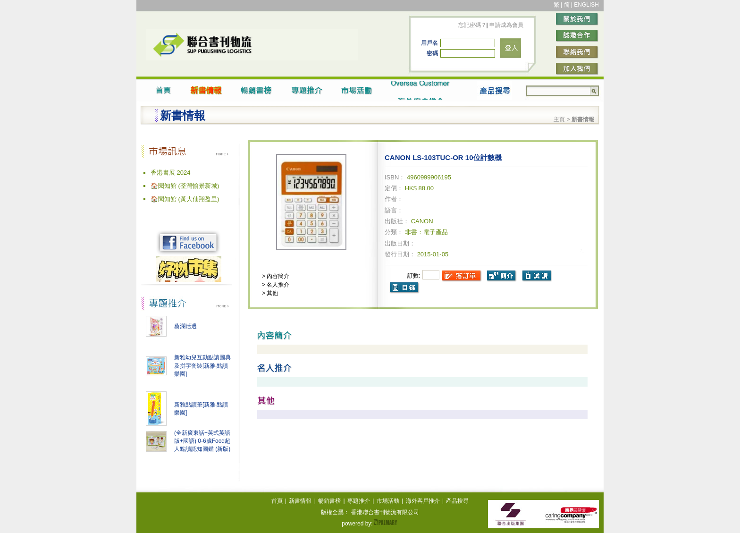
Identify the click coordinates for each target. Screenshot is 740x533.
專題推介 (358, 501)
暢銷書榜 (329, 501)
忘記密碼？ (472, 25)
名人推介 (277, 284)
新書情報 (300, 501)
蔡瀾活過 (185, 326)
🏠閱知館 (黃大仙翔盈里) (185, 199)
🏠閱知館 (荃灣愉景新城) (185, 185)
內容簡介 (277, 276)
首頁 (277, 501)
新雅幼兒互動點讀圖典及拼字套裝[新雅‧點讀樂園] (202, 365)
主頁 (559, 119)
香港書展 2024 (171, 172)
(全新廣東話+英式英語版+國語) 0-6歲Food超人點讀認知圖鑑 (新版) (202, 441)
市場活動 (388, 501)
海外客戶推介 (423, 501)
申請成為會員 (505, 25)
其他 (271, 293)
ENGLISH (586, 4)
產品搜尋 (457, 501)
